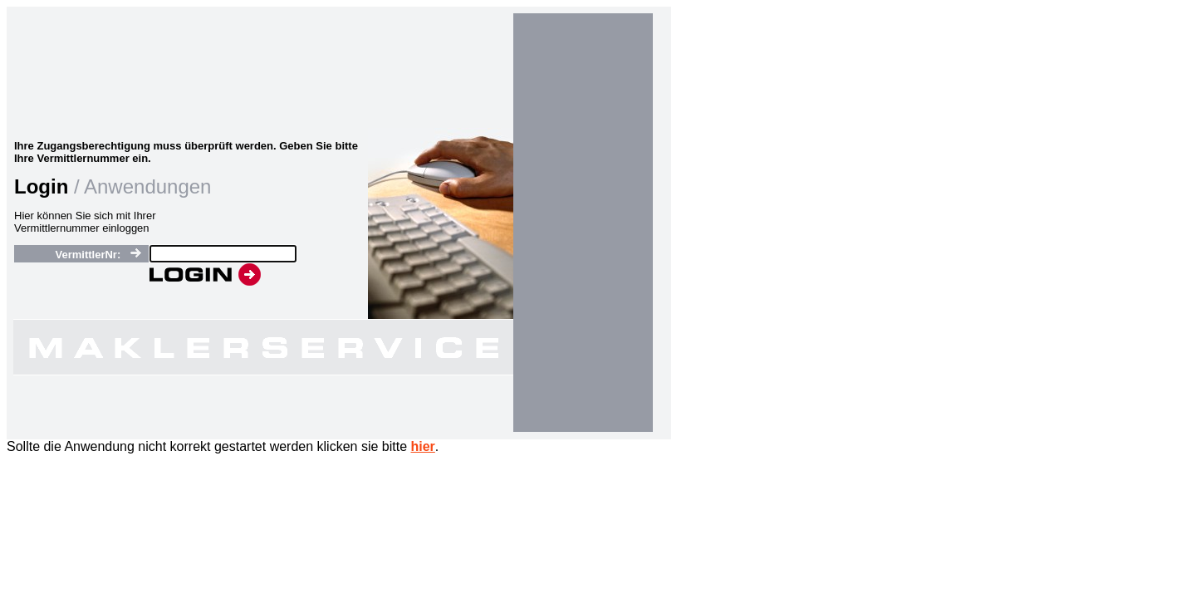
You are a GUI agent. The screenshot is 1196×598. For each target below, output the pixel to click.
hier (423, 446)
